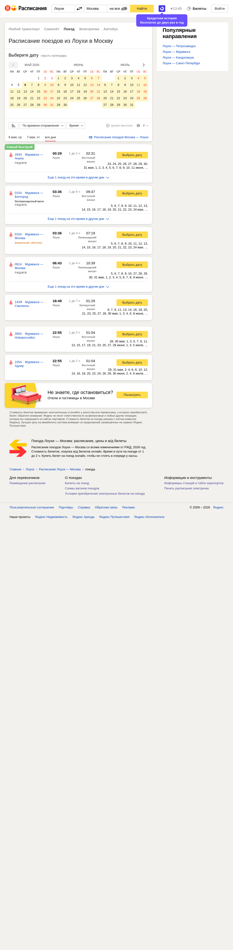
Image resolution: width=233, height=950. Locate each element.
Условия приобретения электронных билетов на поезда (105, 493)
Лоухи (56, 157)
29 (38, 105)
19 (18, 98)
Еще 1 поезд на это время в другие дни (78, 177)
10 (51, 85)
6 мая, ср (15, 137)
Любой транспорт (24, 29)
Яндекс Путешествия (114, 517)
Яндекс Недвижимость (51, 517)
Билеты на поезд (77, 483)
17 (51, 91)
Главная (15, 469)
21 (32, 98)
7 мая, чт (33, 137)
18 (12, 98)
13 (25, 91)
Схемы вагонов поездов (82, 488)
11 (12, 91)
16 (45, 91)
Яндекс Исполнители (149, 517)
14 (32, 91)
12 (18, 91)
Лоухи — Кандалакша (178, 57)
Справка (84, 507)
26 (18, 105)
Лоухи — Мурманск (176, 52)
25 (12, 105)
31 (51, 105)
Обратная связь (106, 507)
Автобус (110, 29)
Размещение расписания (27, 483)
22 (38, 98)
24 (51, 98)
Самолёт (51, 29)
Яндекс (218, 507)
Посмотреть (132, 395)
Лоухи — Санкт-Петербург (181, 63)
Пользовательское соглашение (32, 507)
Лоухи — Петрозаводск (179, 46)
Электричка (89, 29)
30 (45, 105)
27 (25, 105)
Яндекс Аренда (83, 517)
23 (45, 98)
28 (32, 105)
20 (25, 98)
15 (38, 91)
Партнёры (66, 507)
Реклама (128, 507)
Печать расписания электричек (186, 488)
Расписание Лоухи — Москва (60, 469)
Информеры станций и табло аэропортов (193, 483)
